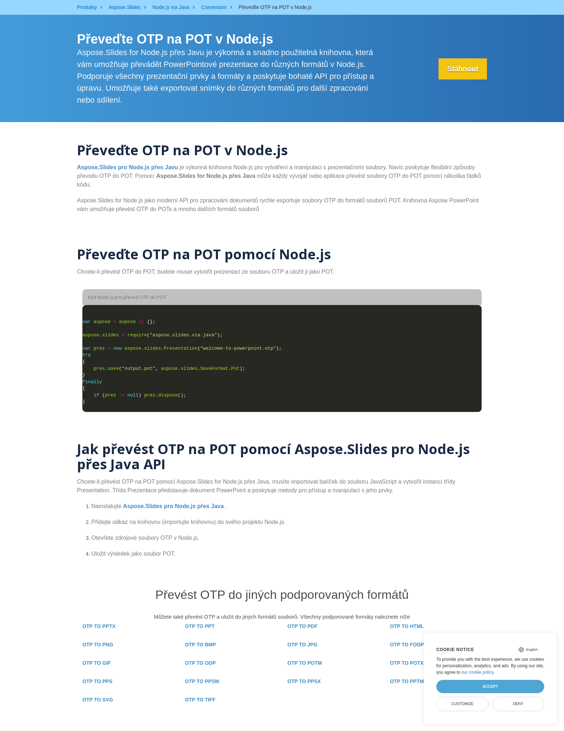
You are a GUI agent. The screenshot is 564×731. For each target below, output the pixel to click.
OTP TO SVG (97, 700)
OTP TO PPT (200, 626)
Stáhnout (462, 69)
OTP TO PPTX (98, 626)
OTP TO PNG (97, 644)
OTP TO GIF (96, 663)
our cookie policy (477, 672)
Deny (518, 703)
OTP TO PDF (302, 626)
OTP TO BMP (200, 644)
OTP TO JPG (302, 644)
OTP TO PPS (97, 681)
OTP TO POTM (304, 663)
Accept (490, 686)
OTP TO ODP (200, 663)
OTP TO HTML (407, 626)
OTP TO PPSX (304, 681)
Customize (462, 703)
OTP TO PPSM (202, 681)
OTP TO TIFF (200, 700)
